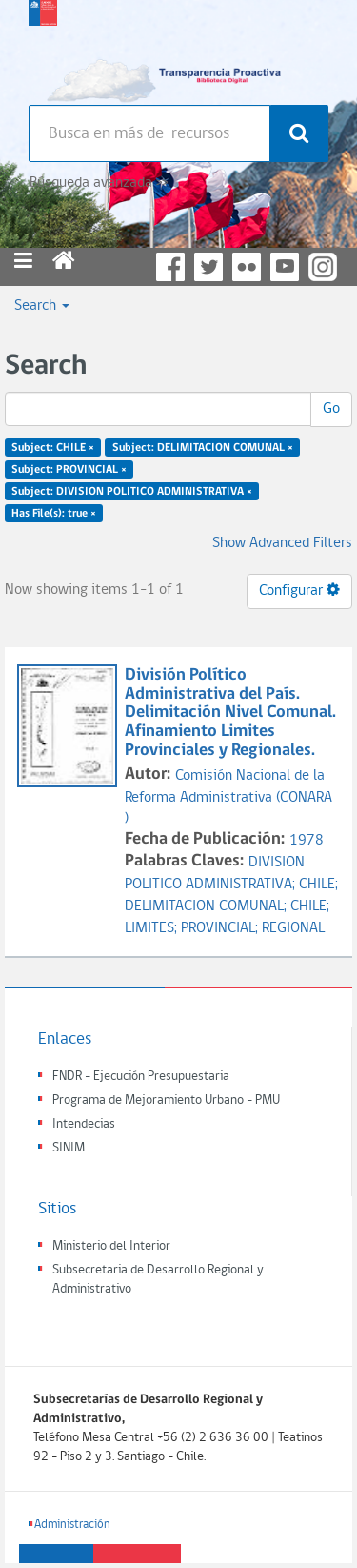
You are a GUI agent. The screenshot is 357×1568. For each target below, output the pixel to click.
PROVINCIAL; (221, 928)
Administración (72, 1524)
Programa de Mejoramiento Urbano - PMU (166, 1100)
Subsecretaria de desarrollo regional (43, 47)
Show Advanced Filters (282, 543)
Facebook (170, 267)
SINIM (68, 1148)
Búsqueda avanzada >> (99, 183)
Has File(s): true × (53, 513)
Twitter (208, 267)
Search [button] (41, 306)
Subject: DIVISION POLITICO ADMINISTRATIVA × (131, 491)
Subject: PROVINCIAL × (69, 470)
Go (331, 409)
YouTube (284, 267)
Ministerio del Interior (111, 1246)
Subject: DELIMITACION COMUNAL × (202, 448)
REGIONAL (293, 928)
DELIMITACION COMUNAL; (207, 906)
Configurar (299, 590)
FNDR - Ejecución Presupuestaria (140, 1076)
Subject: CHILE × (52, 448)
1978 (306, 840)
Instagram (322, 267)
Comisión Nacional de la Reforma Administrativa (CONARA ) (228, 797)
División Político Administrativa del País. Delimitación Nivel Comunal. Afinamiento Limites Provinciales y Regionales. (230, 713)
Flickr (246, 267)
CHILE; (318, 884)
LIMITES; (153, 928)
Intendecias (83, 1124)
